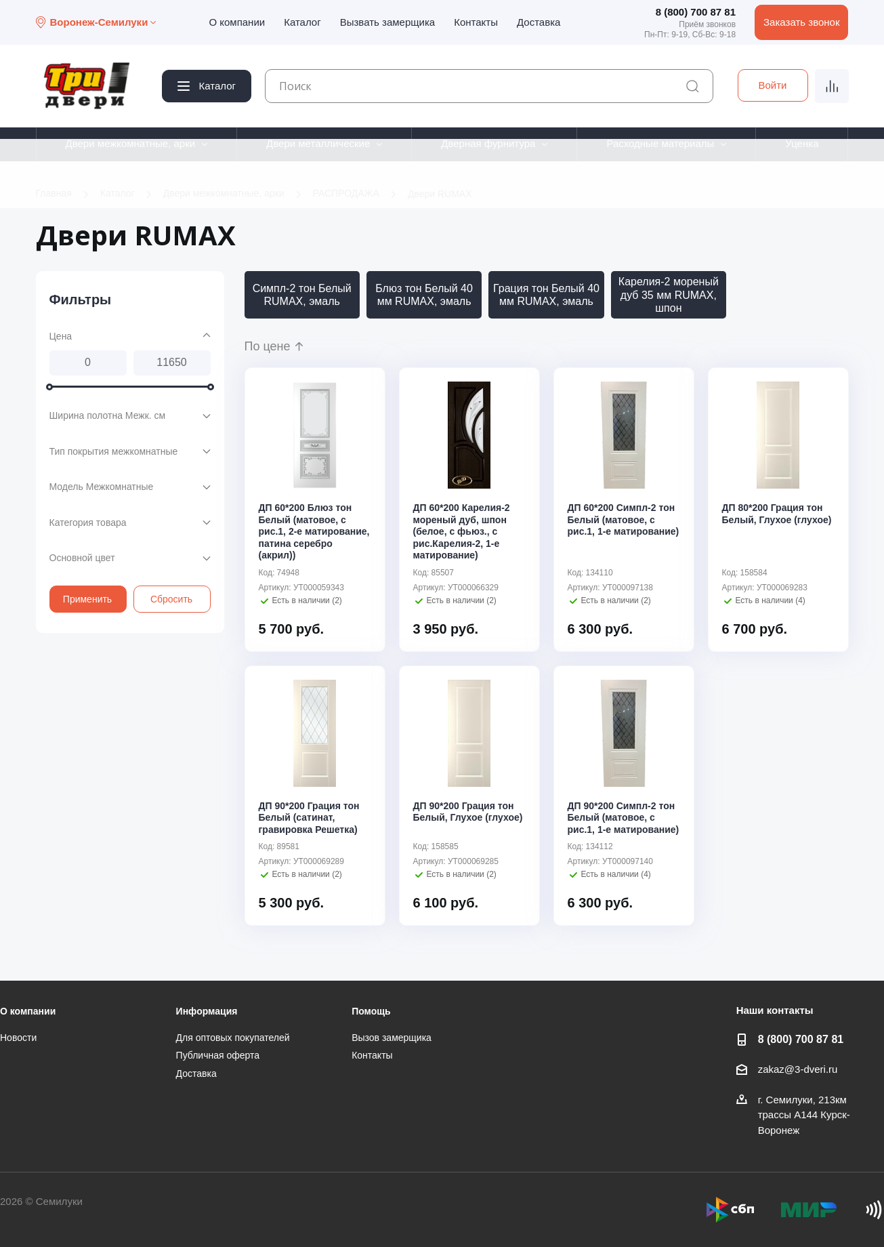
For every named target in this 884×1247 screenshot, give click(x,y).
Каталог (302, 22)
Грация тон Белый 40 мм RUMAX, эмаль (546, 295)
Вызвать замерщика (388, 22)
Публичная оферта (218, 1055)
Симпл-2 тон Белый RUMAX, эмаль (302, 295)
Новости (18, 1037)
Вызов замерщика (392, 1037)
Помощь (371, 1011)
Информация (207, 1011)
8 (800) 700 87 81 (696, 12)
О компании (237, 22)
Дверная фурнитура (488, 143)
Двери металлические (318, 143)
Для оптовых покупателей (233, 1037)
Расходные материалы (660, 143)
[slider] (49, 386)
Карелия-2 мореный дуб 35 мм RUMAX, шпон (668, 294)
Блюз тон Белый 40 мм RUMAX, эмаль (424, 295)
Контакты (476, 22)
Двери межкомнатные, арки (130, 143)
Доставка (538, 22)
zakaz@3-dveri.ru (798, 1069)
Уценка (801, 143)
